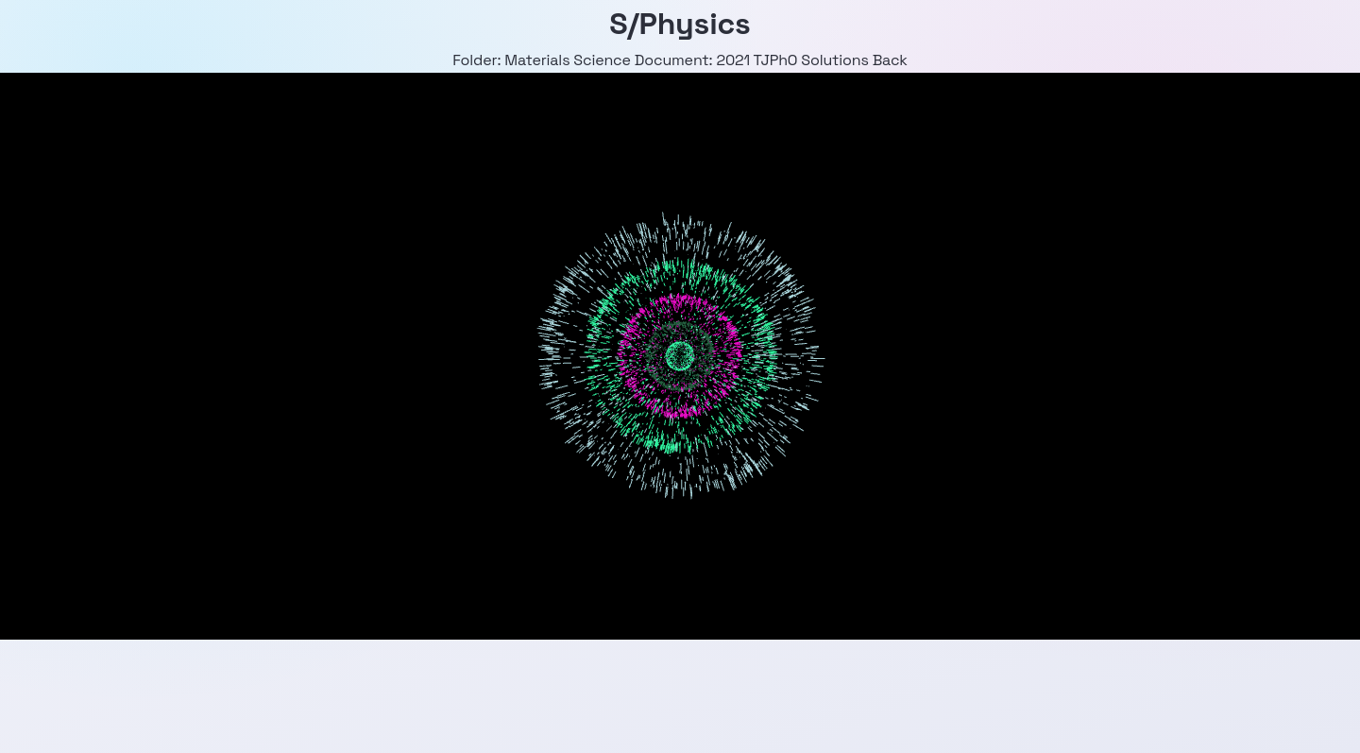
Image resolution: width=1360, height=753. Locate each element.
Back (890, 60)
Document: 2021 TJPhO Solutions (752, 60)
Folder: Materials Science (541, 60)
